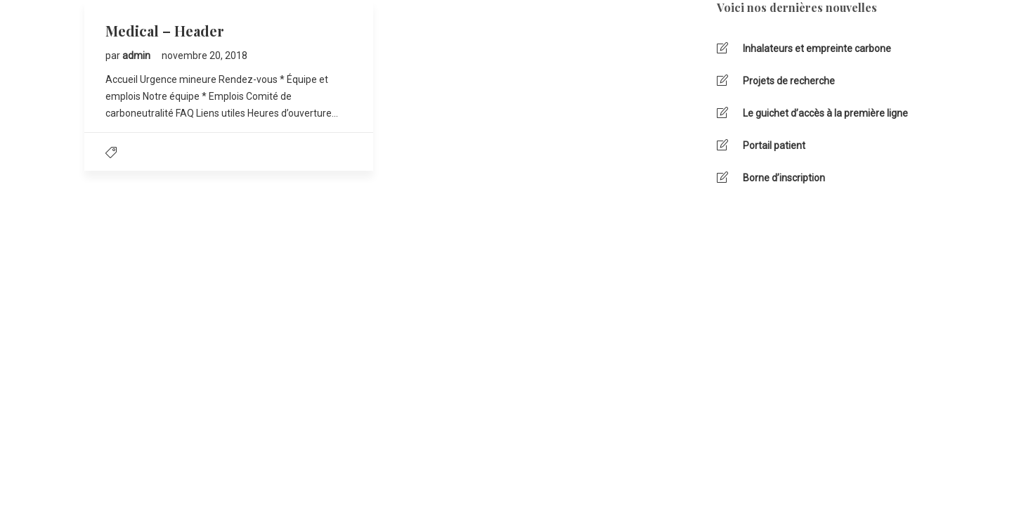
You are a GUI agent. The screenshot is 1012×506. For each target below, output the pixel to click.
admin (137, 55)
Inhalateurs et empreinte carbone (817, 48)
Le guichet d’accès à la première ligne (825, 113)
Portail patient (774, 145)
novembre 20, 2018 (204, 55)
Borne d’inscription (784, 177)
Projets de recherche (789, 80)
